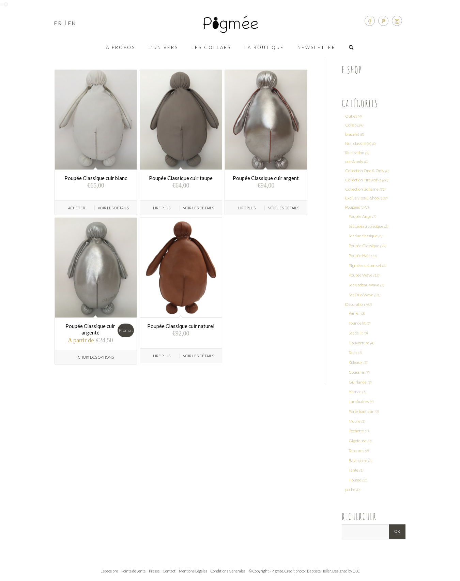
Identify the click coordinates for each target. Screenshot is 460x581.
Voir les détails (113, 208)
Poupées (352, 207)
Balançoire (358, 460)
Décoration (355, 304)
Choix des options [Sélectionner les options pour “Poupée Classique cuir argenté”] (96, 357)
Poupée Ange (360, 216)
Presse (154, 571)
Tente (353, 470)
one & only (354, 161)
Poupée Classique (364, 245)
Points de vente (133, 571)
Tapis (353, 352)
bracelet (352, 134)
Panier (354, 313)
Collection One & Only (364, 170)
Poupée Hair (359, 255)
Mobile (355, 421)
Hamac (355, 391)
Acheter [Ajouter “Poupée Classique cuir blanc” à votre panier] (76, 208)
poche (350, 489)
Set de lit (356, 333)
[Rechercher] (351, 47)
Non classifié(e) (358, 143)
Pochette (356, 430)
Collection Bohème (362, 189)
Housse (355, 479)
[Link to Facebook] (370, 21)
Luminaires (359, 401)
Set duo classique (363, 235)
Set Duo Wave (361, 294)
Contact (169, 571)
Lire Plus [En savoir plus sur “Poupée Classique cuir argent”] (247, 208)
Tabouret (356, 450)
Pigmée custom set (365, 265)
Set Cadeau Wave (364, 284)
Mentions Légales (193, 571)
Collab (350, 125)
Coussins (357, 372)
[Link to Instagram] (397, 21)
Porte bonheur (361, 411)
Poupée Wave (360, 275)
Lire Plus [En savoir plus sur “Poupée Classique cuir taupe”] (161, 208)
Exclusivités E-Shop (362, 197)
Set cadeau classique (366, 226)
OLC (356, 571)
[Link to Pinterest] (383, 21)
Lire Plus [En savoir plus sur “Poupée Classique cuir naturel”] (161, 356)
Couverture (359, 342)
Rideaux (356, 362)
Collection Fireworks (363, 179)
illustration (354, 152)
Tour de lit (357, 323)
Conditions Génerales (228, 571)
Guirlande (358, 382)
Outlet (351, 116)
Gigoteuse (358, 440)
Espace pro (109, 571)
